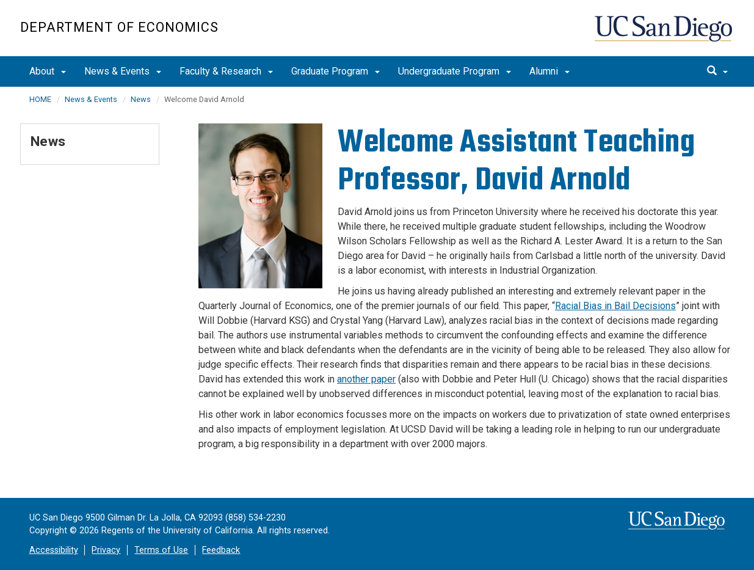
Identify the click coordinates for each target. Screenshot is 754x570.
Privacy (106, 550)
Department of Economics (119, 27)
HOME (40, 99)
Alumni (549, 71)
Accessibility (53, 550)
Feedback (221, 550)
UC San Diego (664, 34)
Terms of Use (161, 550)
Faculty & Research (226, 71)
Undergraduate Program (454, 71)
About (47, 71)
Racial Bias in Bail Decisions (615, 306)
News (141, 99)
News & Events (122, 71)
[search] (717, 71)
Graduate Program (335, 71)
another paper (366, 379)
